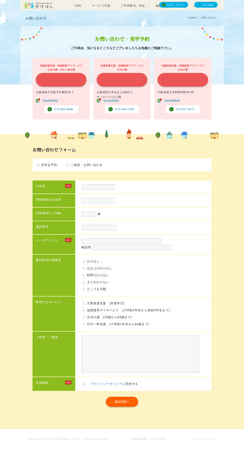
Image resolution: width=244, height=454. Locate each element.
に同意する (110, 391)
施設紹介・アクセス (169, 13)
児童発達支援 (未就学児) (104, 311)
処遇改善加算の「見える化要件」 (150, 445)
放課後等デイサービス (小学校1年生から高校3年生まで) (126, 318)
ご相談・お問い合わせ (85, 172)
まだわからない (96, 290)
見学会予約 (47, 172)
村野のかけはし (181, 87)
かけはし (59, 87)
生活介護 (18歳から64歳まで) (107, 325)
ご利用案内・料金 (133, 13)
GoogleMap (50, 108)
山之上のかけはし (120, 87)
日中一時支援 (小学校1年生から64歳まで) (116, 332)
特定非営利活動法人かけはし (65, 445)
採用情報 (208, 5)
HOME (78, 13)
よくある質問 (202, 13)
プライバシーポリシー (106, 391)
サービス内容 (101, 13)
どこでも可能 (94, 297)
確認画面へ (122, 409)
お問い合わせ (175, 5)
